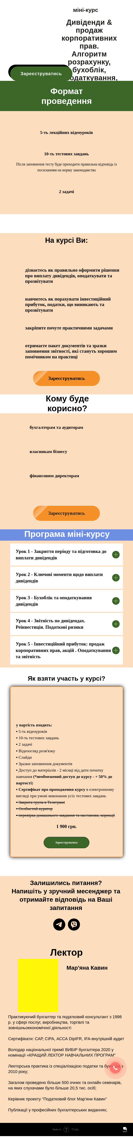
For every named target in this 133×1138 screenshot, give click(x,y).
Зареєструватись (41, 73)
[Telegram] (59, 924)
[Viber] (74, 924)
